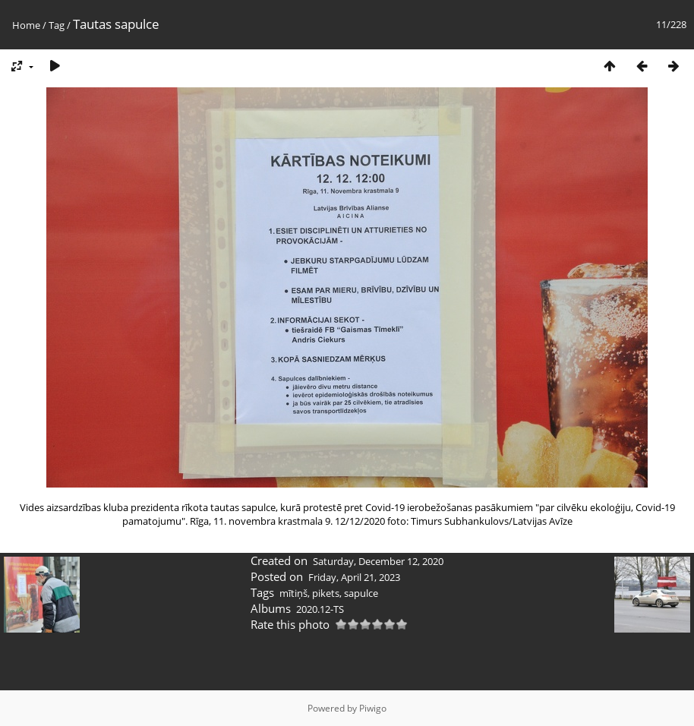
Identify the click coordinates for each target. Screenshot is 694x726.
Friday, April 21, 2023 (354, 577)
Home (26, 25)
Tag (57, 25)
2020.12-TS (320, 609)
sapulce (361, 593)
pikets (325, 593)
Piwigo (372, 708)
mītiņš (293, 593)
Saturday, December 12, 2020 (378, 561)
